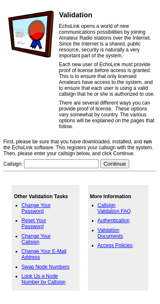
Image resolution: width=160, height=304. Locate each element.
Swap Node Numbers (45, 267)
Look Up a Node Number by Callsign (43, 279)
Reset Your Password (33, 223)
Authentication (114, 220)
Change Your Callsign (36, 239)
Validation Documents (110, 233)
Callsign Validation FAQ (114, 208)
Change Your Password (36, 208)
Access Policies (115, 245)
